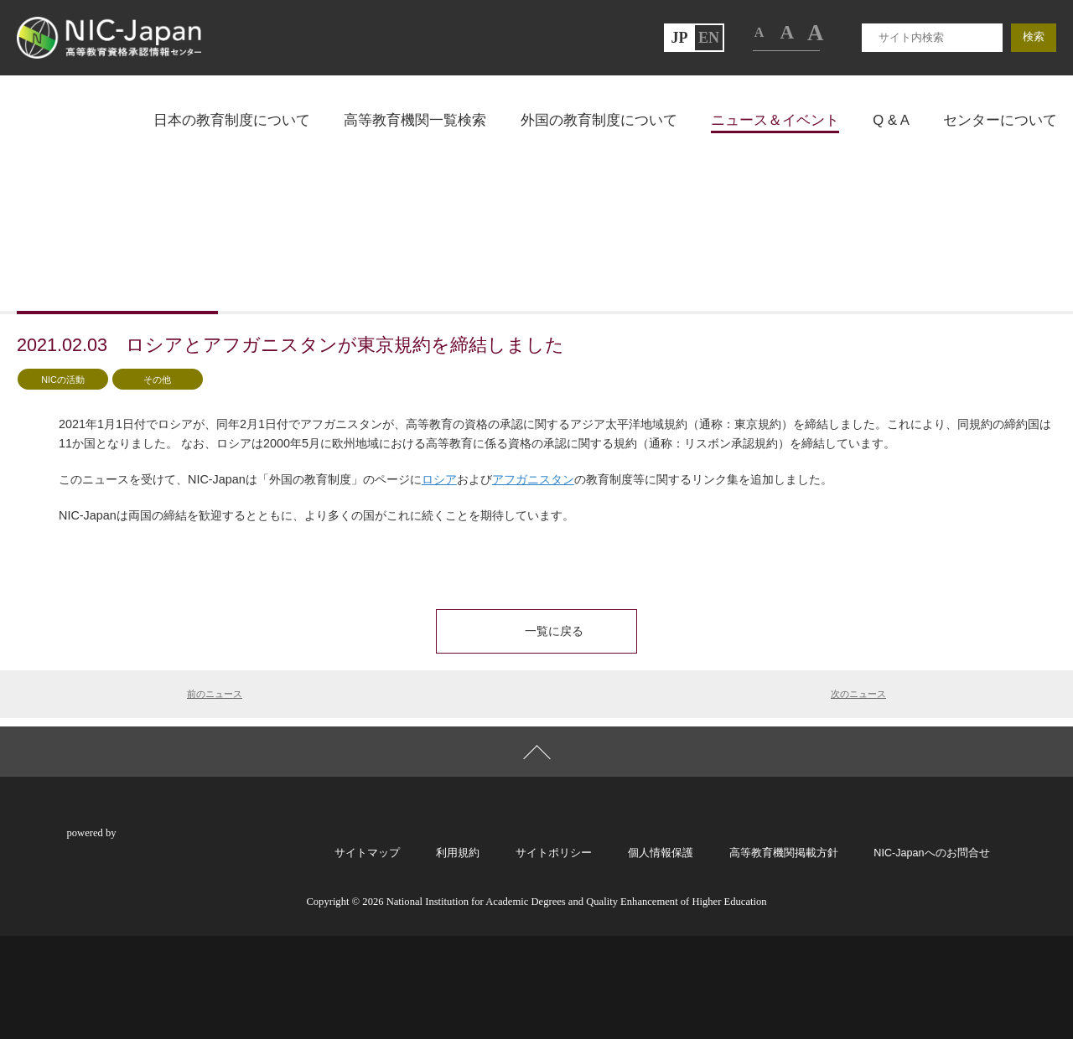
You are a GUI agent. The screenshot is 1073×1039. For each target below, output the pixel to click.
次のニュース (858, 782)
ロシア (439, 567)
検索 (1033, 125)
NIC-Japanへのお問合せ (931, 955)
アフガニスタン (533, 567)
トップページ (53, 290)
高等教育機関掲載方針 (783, 955)
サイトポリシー (554, 955)
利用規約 (457, 955)
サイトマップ (367, 955)
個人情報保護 (660, 955)
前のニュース (214, 782)
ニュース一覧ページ (145, 290)
